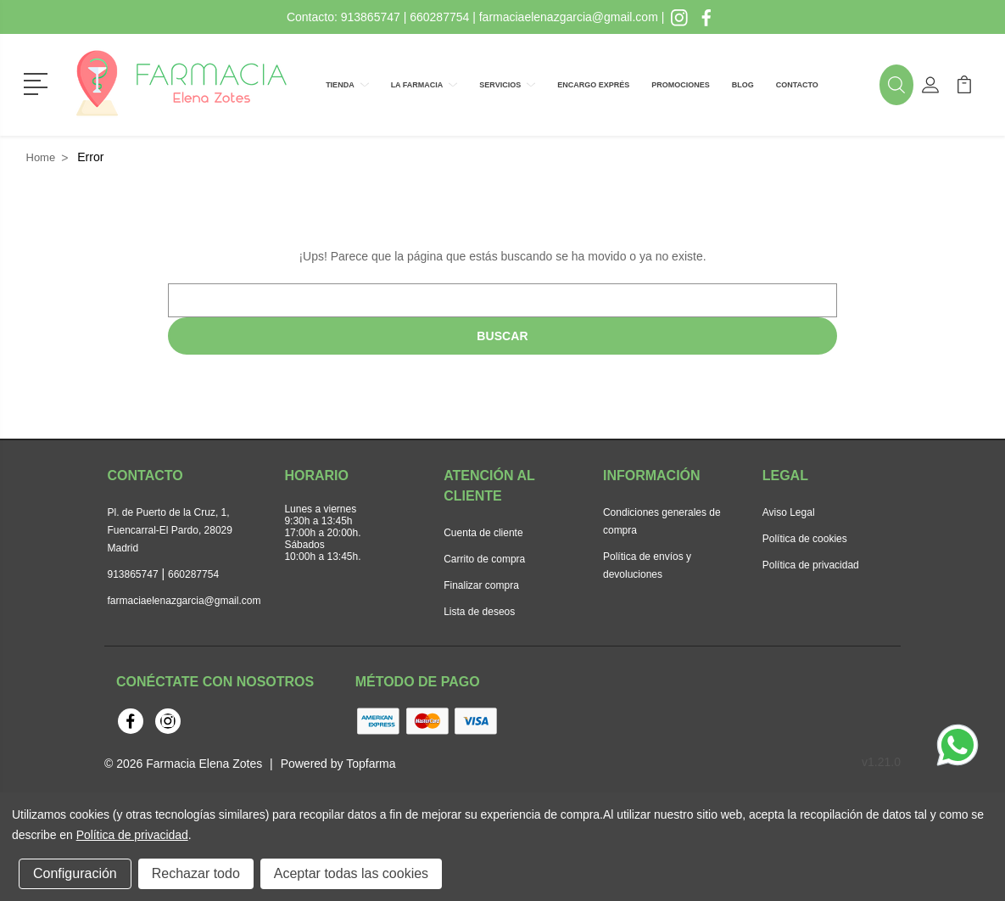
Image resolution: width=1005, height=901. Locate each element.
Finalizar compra (481, 585)
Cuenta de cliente (483, 533)
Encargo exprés (593, 85)
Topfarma (370, 763)
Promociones (680, 85)
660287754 (439, 16)
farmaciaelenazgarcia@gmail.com (568, 16)
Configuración (75, 873)
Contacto (797, 85)
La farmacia (424, 85)
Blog (743, 85)
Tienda (347, 85)
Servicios (507, 85)
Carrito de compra (484, 559)
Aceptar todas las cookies (351, 873)
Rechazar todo (196, 873)
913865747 (370, 16)
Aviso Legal (788, 512)
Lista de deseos (479, 612)
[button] (38, 82)
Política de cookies (804, 539)
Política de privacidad (810, 565)
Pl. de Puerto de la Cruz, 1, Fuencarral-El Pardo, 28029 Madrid (170, 530)
